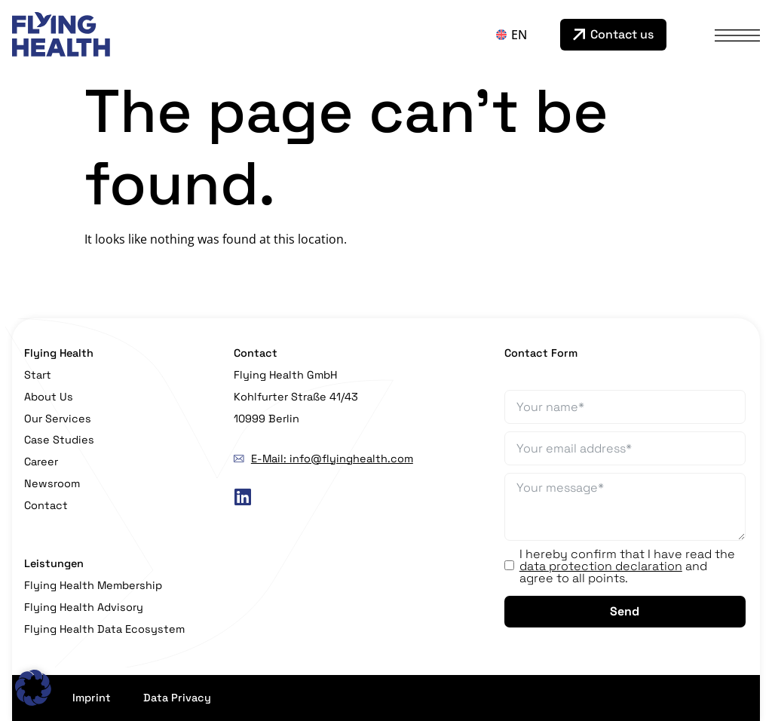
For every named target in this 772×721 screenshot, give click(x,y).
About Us (48, 396)
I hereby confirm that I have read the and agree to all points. (627, 566)
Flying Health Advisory (83, 607)
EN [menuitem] (519, 34)
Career (41, 461)
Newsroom (52, 483)
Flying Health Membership (93, 585)
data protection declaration (600, 566)
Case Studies (59, 439)
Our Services (57, 418)
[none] (524, 34)
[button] (33, 688)
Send (624, 611)
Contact (46, 505)
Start (37, 375)
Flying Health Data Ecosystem (104, 629)
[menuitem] (524, 34)
